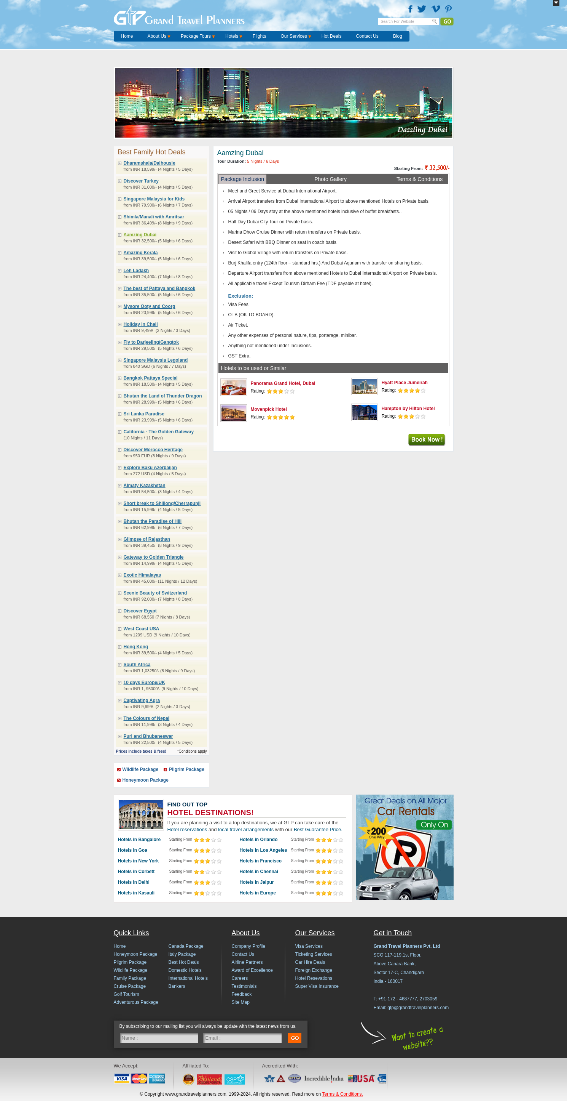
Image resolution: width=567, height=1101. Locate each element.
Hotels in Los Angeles (263, 850)
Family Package (130, 978)
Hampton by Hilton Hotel (408, 408)
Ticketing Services (313, 954)
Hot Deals (332, 36)
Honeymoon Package (146, 780)
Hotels (231, 36)
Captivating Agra (142, 700)
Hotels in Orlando (259, 839)
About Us (157, 36)
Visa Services (309, 946)
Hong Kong (136, 646)
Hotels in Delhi (134, 882)
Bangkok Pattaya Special (151, 378)
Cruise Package (130, 986)
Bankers (177, 986)
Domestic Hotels (185, 970)
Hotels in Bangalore (139, 839)
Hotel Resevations (313, 978)
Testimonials (244, 986)
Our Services (293, 36)
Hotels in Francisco (261, 861)
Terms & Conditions (420, 179)
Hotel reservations (187, 829)
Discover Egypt (140, 611)
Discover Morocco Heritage (153, 449)
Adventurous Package (136, 1002)
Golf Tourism (126, 994)
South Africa (137, 664)
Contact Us (367, 36)
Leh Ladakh (136, 270)
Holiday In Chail (141, 324)
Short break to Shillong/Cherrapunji (162, 503)
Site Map (241, 1002)
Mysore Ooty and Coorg (149, 306)
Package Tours (196, 36)
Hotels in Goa (132, 850)
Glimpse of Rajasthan (147, 539)
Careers (240, 978)
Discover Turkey (141, 181)
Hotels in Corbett (136, 871)
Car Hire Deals (310, 962)
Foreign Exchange (313, 970)
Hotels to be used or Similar (254, 368)
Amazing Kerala (141, 252)
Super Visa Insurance (317, 986)
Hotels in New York (138, 861)
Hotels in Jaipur (257, 882)
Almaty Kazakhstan (145, 485)
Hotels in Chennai (259, 871)
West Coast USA (141, 628)
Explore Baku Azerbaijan (150, 467)
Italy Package (182, 954)
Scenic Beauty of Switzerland (155, 593)
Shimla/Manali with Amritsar (154, 217)
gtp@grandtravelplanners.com (418, 1007)
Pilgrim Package (186, 769)
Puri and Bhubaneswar (148, 736)
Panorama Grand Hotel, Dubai (283, 383)
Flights (259, 36)
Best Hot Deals (184, 962)
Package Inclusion (242, 179)
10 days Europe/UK (144, 682)
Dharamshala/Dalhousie (149, 163)
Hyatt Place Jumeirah (405, 382)
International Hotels (188, 978)
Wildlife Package (141, 769)
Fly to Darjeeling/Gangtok (151, 342)
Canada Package (186, 946)
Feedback (242, 994)
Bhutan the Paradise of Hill (153, 521)
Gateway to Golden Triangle (154, 557)
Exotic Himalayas (142, 575)
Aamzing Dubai (140, 234)
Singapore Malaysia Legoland (156, 360)
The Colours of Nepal (147, 718)
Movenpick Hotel (269, 409)
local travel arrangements (246, 829)
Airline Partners (247, 962)
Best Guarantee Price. (318, 829)
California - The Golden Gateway (159, 431)
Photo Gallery (330, 179)
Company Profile (249, 946)
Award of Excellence (252, 970)
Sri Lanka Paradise (144, 414)
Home (127, 36)
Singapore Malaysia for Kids (154, 199)
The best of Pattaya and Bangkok (160, 288)
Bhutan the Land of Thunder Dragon (163, 396)
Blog (397, 36)
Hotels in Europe (258, 893)
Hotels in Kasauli (136, 893)
